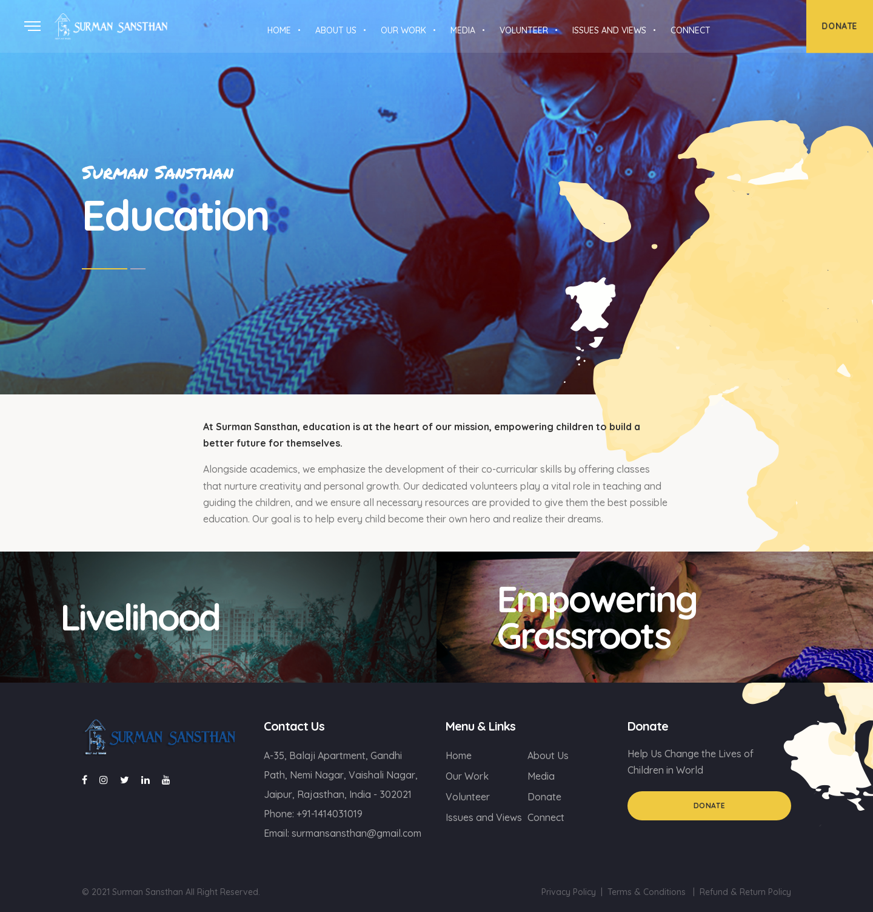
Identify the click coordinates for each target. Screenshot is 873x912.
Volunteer (468, 797)
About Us (548, 755)
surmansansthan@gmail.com (356, 833)
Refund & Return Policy (745, 892)
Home (459, 755)
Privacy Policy (568, 892)
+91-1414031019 (329, 814)
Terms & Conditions (646, 892)
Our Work (467, 776)
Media (541, 776)
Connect (545, 817)
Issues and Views (484, 817)
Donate (544, 797)
